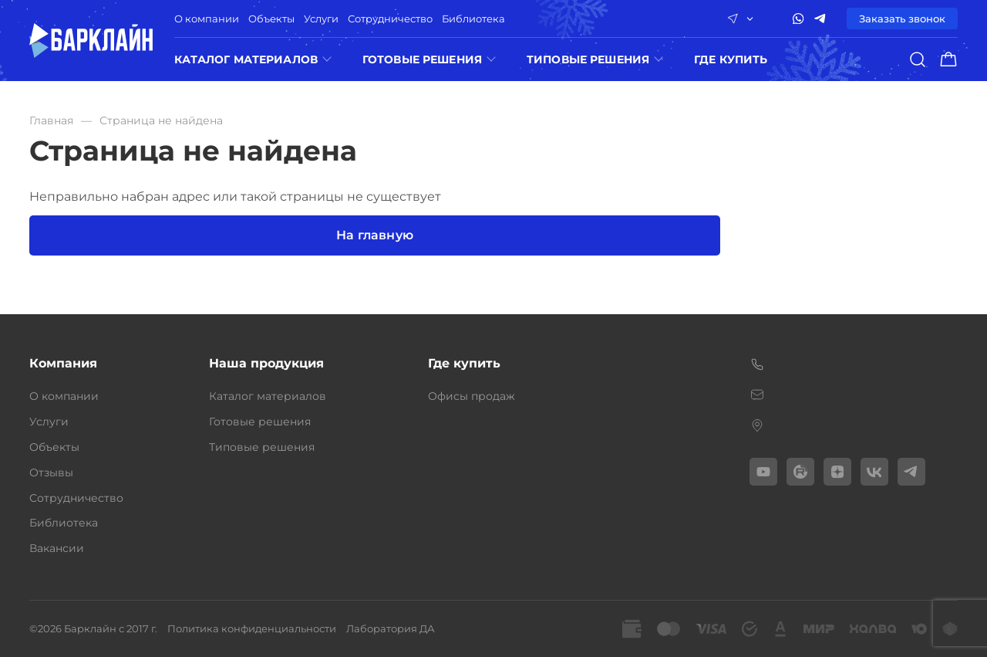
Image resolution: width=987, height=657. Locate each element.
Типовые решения (588, 59)
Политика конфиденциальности (251, 628)
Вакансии (56, 548)
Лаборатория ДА (390, 628)
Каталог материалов (246, 59)
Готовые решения (422, 59)
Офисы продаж (471, 396)
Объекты (271, 18)
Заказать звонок (902, 18)
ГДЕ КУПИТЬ (730, 59)
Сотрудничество (390, 18)
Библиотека (473, 18)
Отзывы (51, 472)
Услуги (321, 18)
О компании (206, 18)
